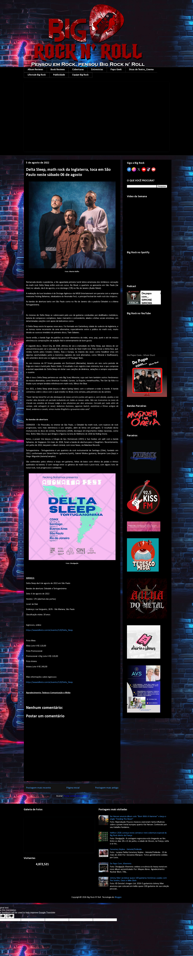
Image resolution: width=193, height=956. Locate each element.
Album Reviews (35, 69)
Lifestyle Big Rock (37, 75)
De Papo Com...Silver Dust (141, 355)
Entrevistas (97, 69)
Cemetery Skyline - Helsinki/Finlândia (126, 849)
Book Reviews (58, 69)
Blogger (118, 897)
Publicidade (59, 75)
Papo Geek (116, 69)
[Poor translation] (10, 916)
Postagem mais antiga (106, 788)
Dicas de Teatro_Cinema (141, 69)
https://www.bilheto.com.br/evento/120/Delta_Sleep (49, 630)
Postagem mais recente (38, 788)
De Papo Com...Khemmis (120, 864)
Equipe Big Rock (80, 75)
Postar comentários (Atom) (76, 796)
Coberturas (78, 69)
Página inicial (72, 788)
